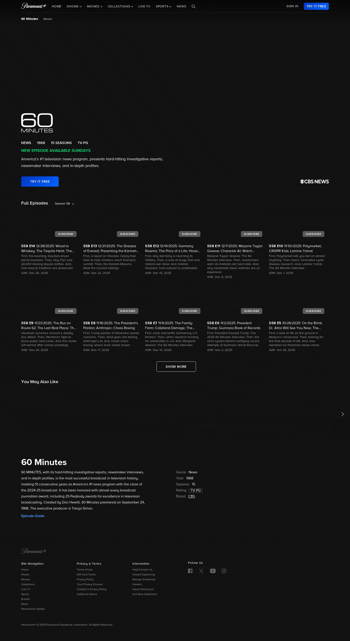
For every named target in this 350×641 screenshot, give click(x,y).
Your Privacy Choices (90, 584)
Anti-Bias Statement (144, 594)
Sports (25, 594)
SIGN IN (292, 6)
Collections (28, 584)
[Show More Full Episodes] (176, 366)
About (47, 19)
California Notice (87, 594)
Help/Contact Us (142, 569)
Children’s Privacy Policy (92, 589)
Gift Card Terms (86, 574)
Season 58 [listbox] (62, 203)
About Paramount (143, 589)
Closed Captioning (143, 574)
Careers (137, 584)
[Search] (194, 6)
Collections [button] (119, 6)
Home (56, 6)
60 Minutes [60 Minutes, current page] (29, 19)
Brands (25, 599)
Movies (25, 579)
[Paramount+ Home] (33, 551)
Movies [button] (93, 6)
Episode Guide (32, 516)
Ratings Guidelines (143, 579)
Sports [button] (163, 6)
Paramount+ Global (33, 609)
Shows (25, 574)
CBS (191, 496)
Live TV (144, 6)
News (181, 6)
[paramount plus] (33, 6)
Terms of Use (85, 569)
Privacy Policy (85, 579)
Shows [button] (73, 6)
